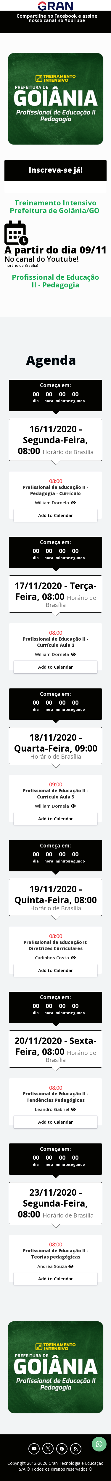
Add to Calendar (55, 515)
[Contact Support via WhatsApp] (99, 1444)
